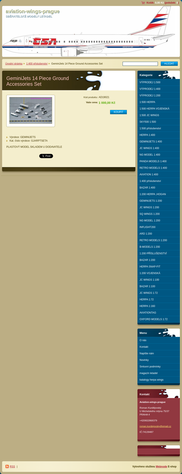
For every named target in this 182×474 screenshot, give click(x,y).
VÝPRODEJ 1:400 (150, 88)
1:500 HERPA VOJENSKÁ (154, 108)
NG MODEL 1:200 (150, 220)
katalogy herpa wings (152, 379)
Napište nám (147, 353)
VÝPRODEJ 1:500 (150, 82)
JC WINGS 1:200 (149, 207)
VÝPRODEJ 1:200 (150, 95)
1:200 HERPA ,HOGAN (153, 194)
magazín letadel (149, 373)
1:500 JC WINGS (149, 115)
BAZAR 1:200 (147, 260)
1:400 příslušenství (37, 63)
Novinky (144, 360)
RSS (12, 466)
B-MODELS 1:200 (150, 246)
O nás (143, 340)
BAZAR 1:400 (147, 187)
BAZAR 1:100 (147, 286)
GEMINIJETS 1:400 (151, 141)
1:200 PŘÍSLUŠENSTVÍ (153, 253)
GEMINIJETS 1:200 (151, 200)
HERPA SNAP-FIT (150, 266)
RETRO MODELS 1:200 (153, 240)
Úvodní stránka (13, 63)
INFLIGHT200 (147, 227)
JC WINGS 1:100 (149, 279)
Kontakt (144, 346)
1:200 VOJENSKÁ (150, 273)
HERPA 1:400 (147, 135)
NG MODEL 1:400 (150, 154)
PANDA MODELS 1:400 (153, 161)
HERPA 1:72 (147, 299)
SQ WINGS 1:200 (150, 213)
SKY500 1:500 (148, 121)
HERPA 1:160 (147, 306)
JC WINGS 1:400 (149, 148)
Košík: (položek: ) (163, 2)
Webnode (161, 466)
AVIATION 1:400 (149, 174)
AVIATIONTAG (148, 312)
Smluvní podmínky (150, 366)
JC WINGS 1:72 (149, 292)
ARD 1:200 (146, 233)
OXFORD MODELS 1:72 (154, 319)
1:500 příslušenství (150, 128)
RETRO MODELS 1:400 (153, 167)
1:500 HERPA (147, 102)
